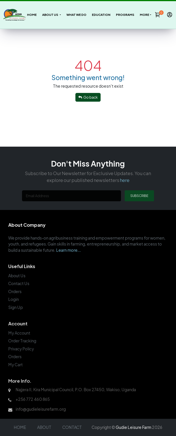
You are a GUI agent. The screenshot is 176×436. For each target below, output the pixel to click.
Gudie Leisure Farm (133, 427)
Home (32, 15)
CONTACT (72, 427)
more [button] (144, 15)
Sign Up (15, 313)
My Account (19, 339)
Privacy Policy (21, 355)
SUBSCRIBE (139, 202)
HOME (20, 427)
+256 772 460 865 (33, 406)
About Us (16, 282)
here (124, 185)
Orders (15, 297)
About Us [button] (50, 15)
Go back (88, 97)
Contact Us (18, 290)
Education (101, 15)
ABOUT (44, 427)
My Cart (15, 371)
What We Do (76, 15)
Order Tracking (22, 347)
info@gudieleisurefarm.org (41, 416)
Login (13, 305)
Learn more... (68, 255)
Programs (125, 15)
